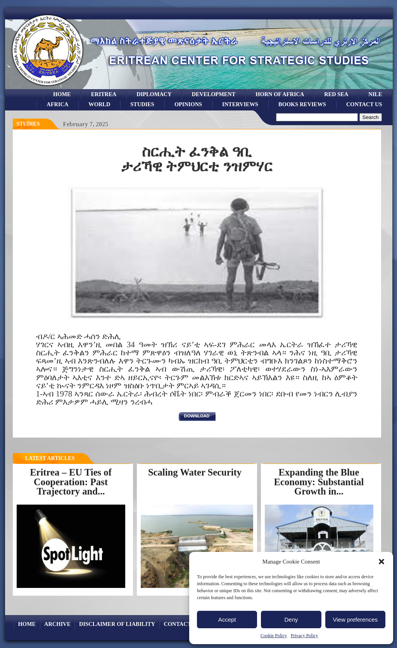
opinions (188, 104)
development (214, 94)
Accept (227, 619)
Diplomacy (153, 94)
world (99, 104)
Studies (28, 124)
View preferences (355, 619)
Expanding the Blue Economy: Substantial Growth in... (319, 481)
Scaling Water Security (195, 472)
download (197, 416)
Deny (291, 619)
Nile (375, 94)
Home (62, 94)
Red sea (336, 94)
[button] (381, 561)
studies (142, 104)
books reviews (302, 104)
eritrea (104, 94)
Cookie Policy (274, 635)
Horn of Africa (279, 94)
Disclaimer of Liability (117, 624)
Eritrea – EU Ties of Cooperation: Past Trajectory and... (71, 481)
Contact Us (364, 104)
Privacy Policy (304, 635)
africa (57, 104)
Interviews (240, 104)
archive (57, 624)
